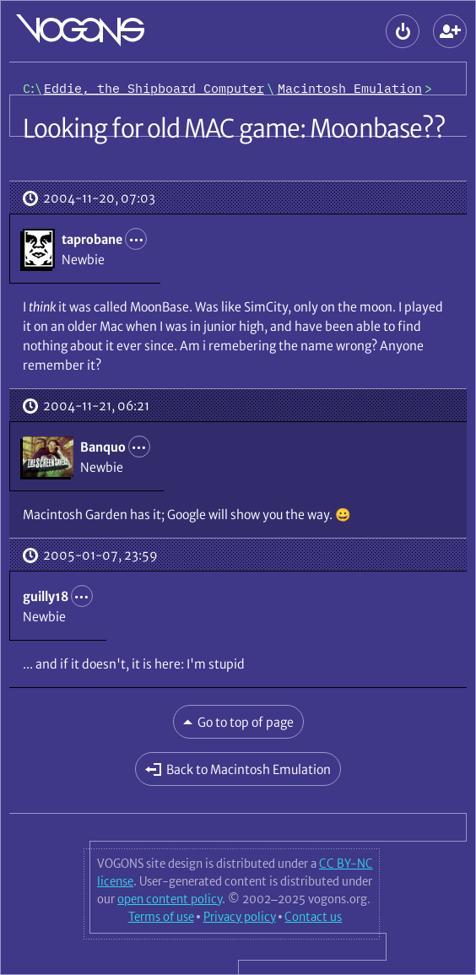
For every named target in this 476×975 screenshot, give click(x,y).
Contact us (313, 916)
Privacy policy (239, 916)
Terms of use (161, 916)
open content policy (169, 899)
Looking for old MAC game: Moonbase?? (234, 128)
